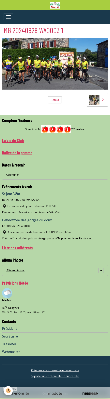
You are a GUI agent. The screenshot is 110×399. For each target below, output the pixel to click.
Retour (55, 100)
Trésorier (9, 344)
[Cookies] (8, 390)
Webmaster (11, 352)
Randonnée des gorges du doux (27, 220)
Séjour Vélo (11, 194)
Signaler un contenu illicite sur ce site (55, 376)
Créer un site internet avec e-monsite (55, 370)
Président (9, 328)
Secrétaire (10, 336)
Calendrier (12, 174)
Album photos (15, 270)
